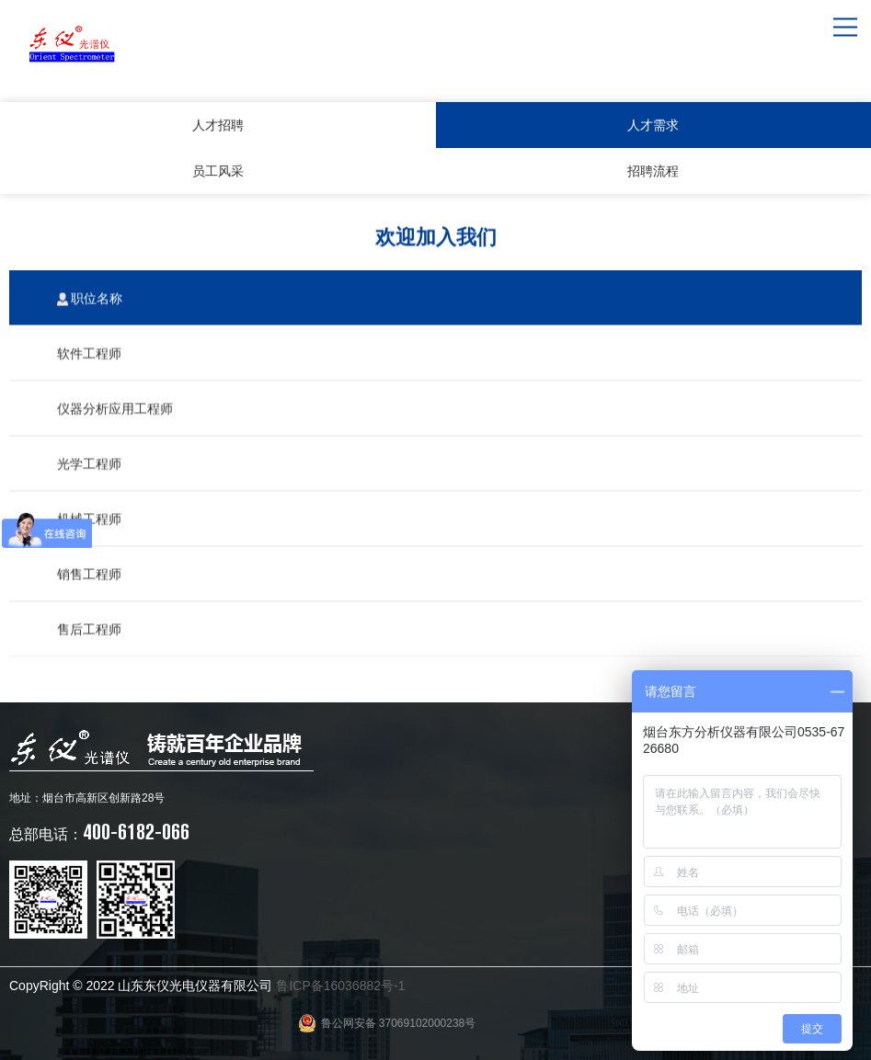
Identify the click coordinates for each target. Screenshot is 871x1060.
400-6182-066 (99, 831)
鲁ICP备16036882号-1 (340, 985)
